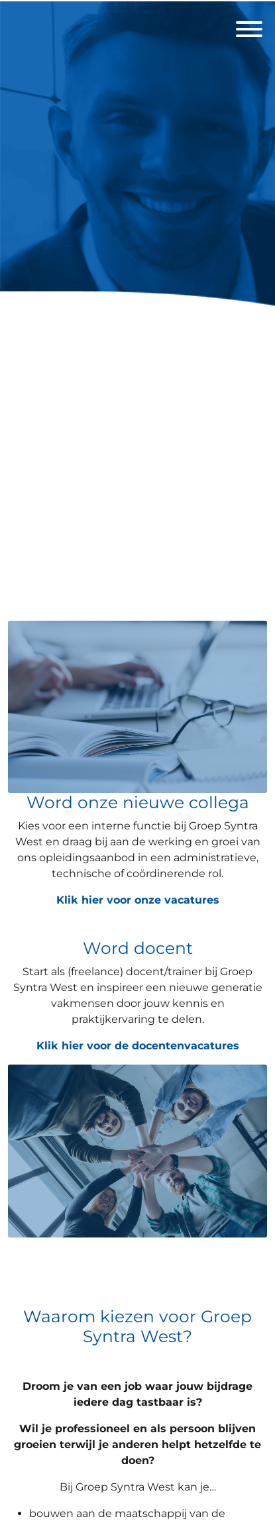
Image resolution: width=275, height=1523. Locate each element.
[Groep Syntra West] (137, 306)
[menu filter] (137, 0)
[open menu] (248, 25)
